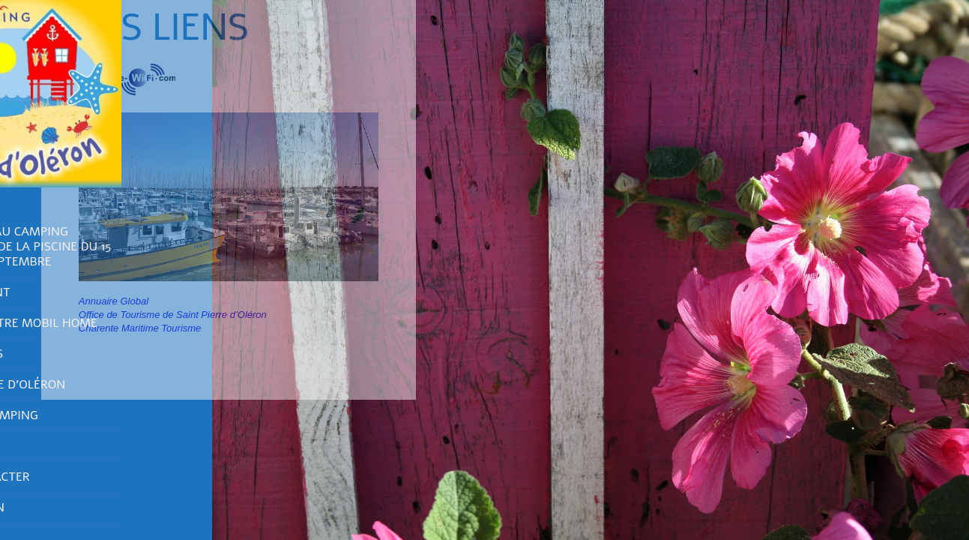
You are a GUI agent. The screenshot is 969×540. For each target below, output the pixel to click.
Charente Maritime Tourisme (137, 328)
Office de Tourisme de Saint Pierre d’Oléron (170, 314)
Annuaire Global (111, 301)
